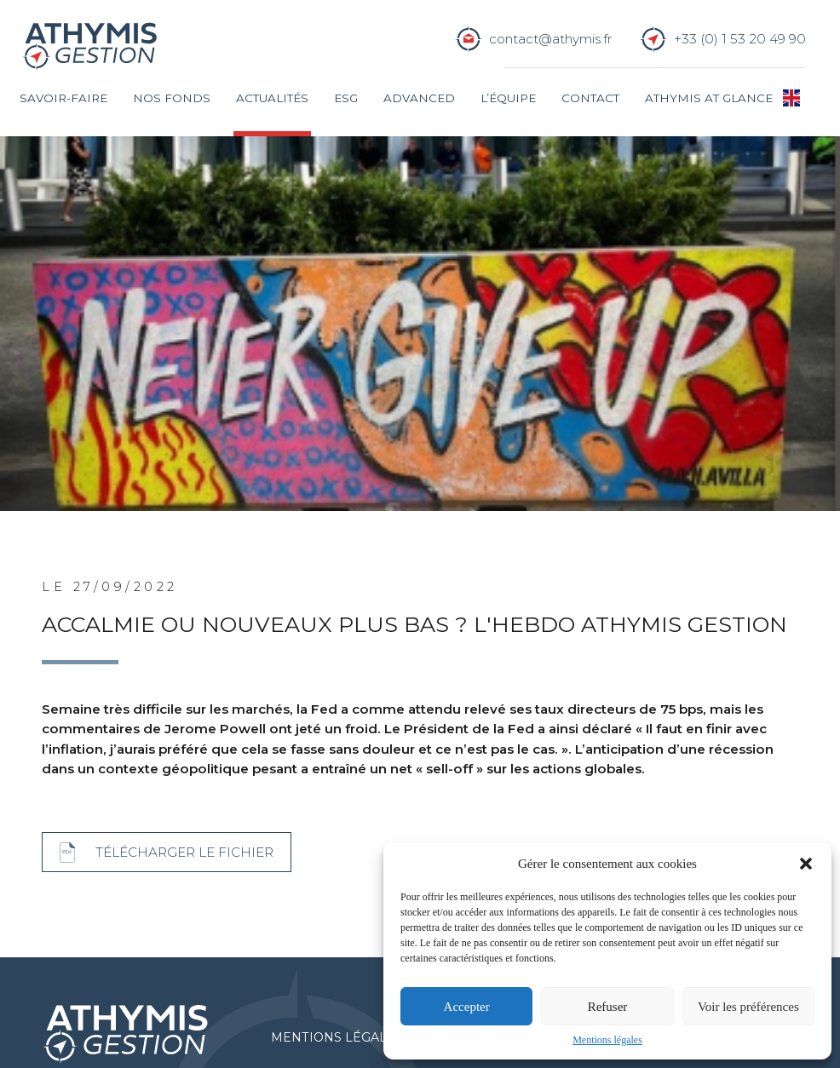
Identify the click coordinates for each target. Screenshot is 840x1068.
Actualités (272, 98)
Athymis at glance (709, 98)
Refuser (608, 1006)
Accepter (467, 1006)
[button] (805, 863)
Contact (590, 98)
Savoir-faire (63, 98)
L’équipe (508, 98)
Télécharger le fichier (184, 853)
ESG (346, 98)
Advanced (419, 98)
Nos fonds (171, 98)
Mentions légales (607, 1040)
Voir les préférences (748, 1006)
